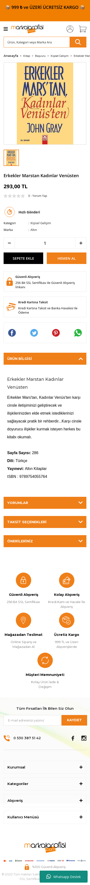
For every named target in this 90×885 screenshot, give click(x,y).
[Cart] (80, 29)
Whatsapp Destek (63, 876)
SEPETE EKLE (23, 258)
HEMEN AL (67, 258)
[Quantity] (45, 243)
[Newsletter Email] (45, 720)
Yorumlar (17, 503)
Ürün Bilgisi (19, 359)
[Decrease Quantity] (9, 243)
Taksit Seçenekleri (27, 522)
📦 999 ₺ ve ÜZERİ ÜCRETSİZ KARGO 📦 (45, 7)
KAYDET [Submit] (74, 720)
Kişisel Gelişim (40, 223)
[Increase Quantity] (80, 243)
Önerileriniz (20, 541)
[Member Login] (68, 29)
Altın (33, 230)
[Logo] (27, 29)
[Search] (45, 42)
